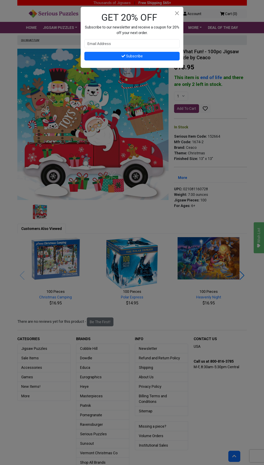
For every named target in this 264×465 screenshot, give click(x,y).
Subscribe (132, 56)
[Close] (177, 13)
